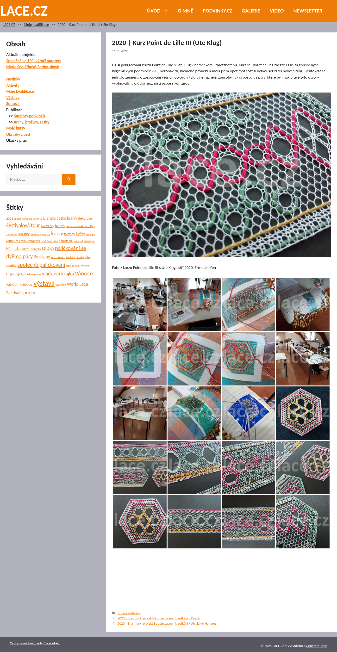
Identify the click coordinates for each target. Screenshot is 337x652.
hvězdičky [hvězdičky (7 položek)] (47, 226)
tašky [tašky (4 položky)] (77, 265)
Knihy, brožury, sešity (32, 122)
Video (277, 10)
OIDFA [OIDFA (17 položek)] (48, 248)
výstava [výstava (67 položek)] (43, 283)
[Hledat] (68, 179)
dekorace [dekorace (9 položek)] (85, 218)
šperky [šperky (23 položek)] (28, 292)
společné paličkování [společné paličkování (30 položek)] (41, 264)
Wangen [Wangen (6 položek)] (61, 285)
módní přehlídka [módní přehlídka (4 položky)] (49, 241)
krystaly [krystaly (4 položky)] (46, 234)
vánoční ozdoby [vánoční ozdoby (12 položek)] (19, 284)
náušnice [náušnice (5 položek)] (89, 241)
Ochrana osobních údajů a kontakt (35, 643)
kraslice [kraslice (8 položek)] (36, 234)
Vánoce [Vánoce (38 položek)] (84, 273)
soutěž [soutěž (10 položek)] (11, 265)
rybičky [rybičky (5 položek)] (80, 257)
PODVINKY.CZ (217, 10)
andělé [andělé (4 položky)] (17, 218)
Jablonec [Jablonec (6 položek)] (11, 234)
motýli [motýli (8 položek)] (90, 234)
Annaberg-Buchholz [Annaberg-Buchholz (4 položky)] (32, 218)
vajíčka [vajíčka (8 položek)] (20, 274)
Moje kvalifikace (36, 24)
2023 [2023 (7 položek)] (9, 219)
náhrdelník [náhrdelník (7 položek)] (66, 241)
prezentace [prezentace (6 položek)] (58, 257)
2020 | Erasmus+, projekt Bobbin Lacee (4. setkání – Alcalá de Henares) (167, 623)
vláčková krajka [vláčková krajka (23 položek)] (58, 273)
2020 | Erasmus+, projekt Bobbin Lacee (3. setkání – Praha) (159, 618)
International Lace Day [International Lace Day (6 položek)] (80, 226)
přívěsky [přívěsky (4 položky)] (70, 257)
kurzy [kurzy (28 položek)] (57, 233)
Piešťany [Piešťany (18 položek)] (42, 256)
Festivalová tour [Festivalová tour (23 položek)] (23, 225)
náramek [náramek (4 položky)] (78, 241)
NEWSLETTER (307, 10)
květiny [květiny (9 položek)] (69, 234)
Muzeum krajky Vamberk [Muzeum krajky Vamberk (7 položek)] (23, 241)
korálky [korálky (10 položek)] (24, 233)
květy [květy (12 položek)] (80, 233)
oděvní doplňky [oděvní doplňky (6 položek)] (31, 249)
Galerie (251, 10)
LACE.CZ (24, 10)
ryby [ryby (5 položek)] (87, 257)
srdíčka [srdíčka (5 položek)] (70, 265)
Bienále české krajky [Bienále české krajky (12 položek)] (60, 218)
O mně (185, 10)
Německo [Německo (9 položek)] (13, 248)
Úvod (160, 11)
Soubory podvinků (29, 115)
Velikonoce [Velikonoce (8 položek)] (33, 274)
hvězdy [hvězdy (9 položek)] (60, 226)
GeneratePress (316, 646)
